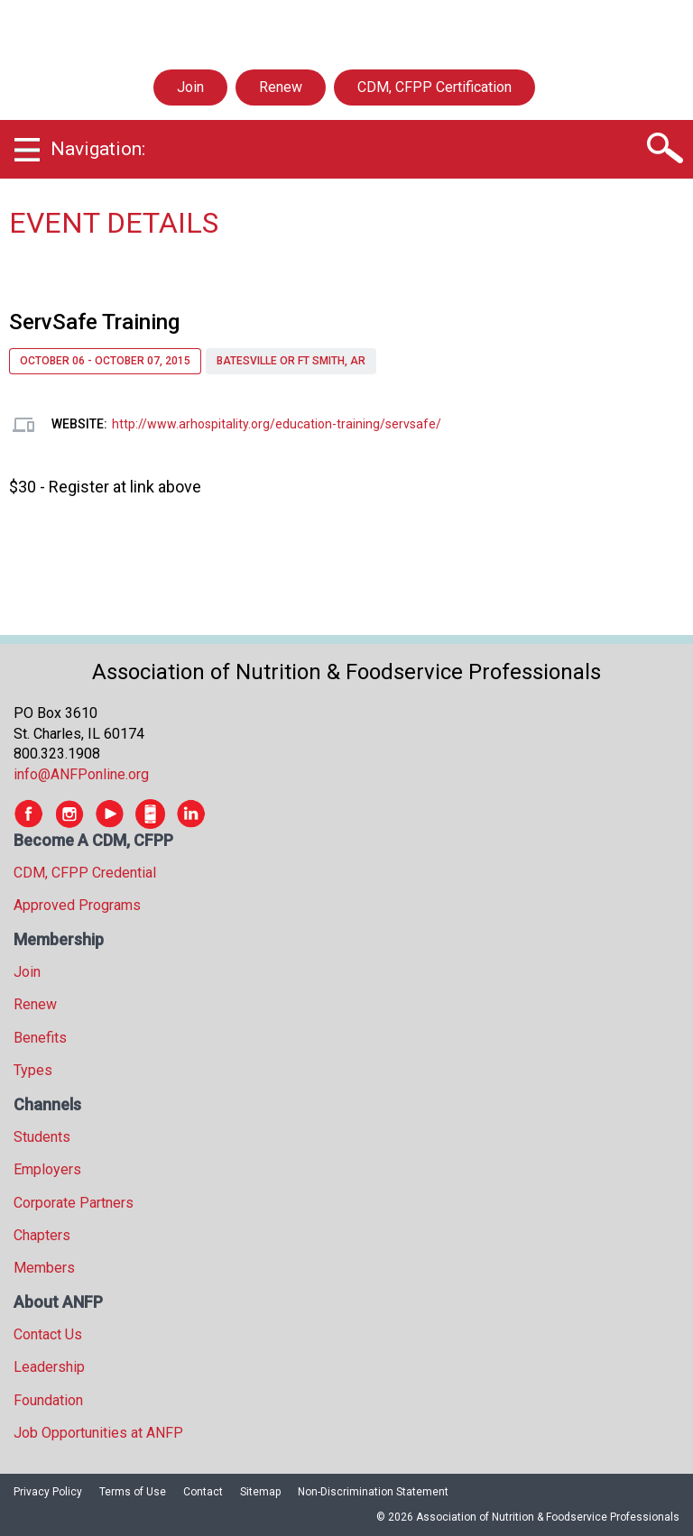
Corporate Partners (74, 1202)
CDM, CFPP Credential (85, 872)
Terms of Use (132, 1491)
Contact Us (48, 1334)
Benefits (40, 1037)
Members (44, 1267)
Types (33, 1070)
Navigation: (98, 149)
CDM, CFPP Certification (434, 87)
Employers (47, 1169)
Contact (203, 1491)
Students (42, 1136)
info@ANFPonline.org (81, 774)
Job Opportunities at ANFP (98, 1432)
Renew (280, 87)
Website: (79, 424)
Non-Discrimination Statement (373, 1491)
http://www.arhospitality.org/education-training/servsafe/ (276, 424)
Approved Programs (77, 905)
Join (190, 87)
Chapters (42, 1235)
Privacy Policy (48, 1491)
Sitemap (260, 1491)
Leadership (49, 1366)
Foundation (48, 1400)
